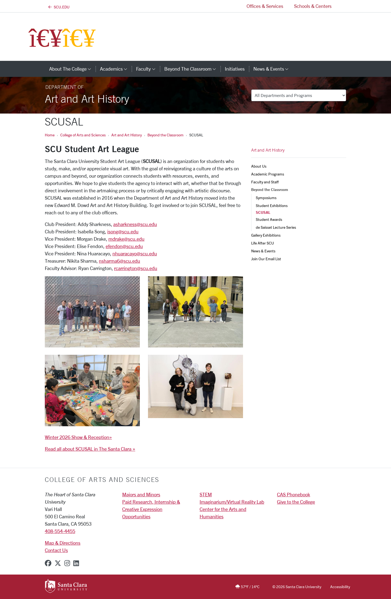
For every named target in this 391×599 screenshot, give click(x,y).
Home (50, 135)
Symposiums (266, 197)
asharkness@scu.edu (135, 224)
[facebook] (48, 563)
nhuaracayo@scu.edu (134, 253)
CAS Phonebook (293, 494)
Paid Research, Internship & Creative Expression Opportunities (151, 509)
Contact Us (56, 550)
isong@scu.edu (122, 231)
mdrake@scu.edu (126, 239)
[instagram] (67, 563)
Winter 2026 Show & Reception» (78, 437)
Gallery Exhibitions (265, 235)
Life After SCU (262, 243)
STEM (206, 494)
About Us (258, 166)
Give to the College (296, 501)
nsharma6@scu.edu (119, 261)
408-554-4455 (60, 531)
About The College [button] (72, 68)
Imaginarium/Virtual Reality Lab (232, 501)
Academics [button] (116, 68)
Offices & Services (265, 6)
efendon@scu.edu (124, 246)
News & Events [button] (273, 68)
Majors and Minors (141, 494)
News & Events (263, 251)
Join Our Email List (266, 258)
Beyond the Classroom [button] (192, 68)
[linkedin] (76, 563)
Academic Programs (267, 174)
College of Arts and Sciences (83, 135)
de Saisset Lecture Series (276, 227)
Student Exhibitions (272, 205)
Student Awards (269, 219)
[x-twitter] (58, 563)
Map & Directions (62, 542)
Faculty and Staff (265, 182)
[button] (341, 6)
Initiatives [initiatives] (235, 68)
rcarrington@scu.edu (135, 268)
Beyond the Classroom (165, 135)
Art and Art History (126, 135)
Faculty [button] (148, 68)
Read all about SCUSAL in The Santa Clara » (90, 448)
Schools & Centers (313, 6)
